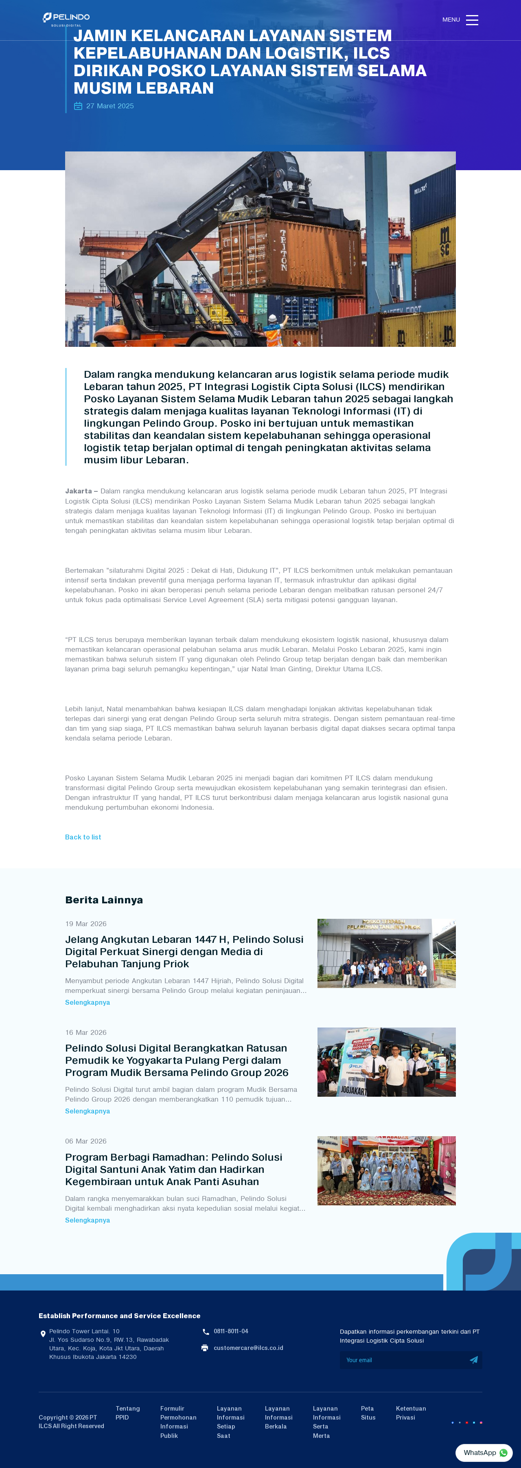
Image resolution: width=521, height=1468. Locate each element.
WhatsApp (480, 1452)
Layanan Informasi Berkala (279, 1418)
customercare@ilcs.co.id (248, 1348)
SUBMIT (474, 1360)
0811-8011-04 (231, 1331)
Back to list (83, 837)
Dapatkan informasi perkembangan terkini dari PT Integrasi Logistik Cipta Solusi (410, 1336)
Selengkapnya (87, 1002)
